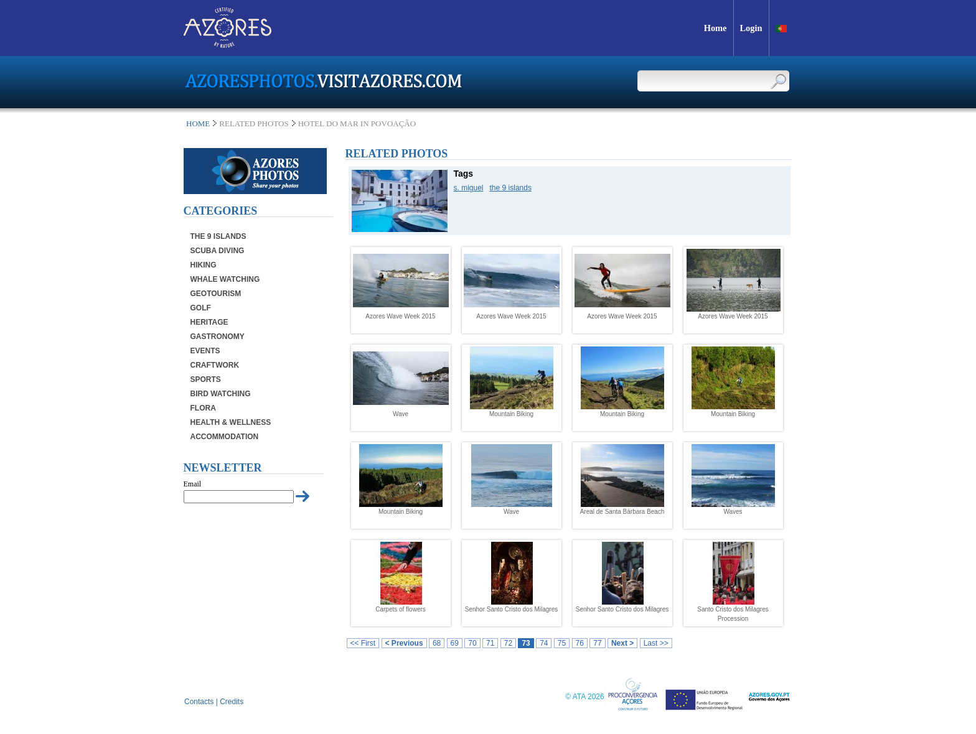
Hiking (203, 265)
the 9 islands (511, 188)
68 (437, 643)
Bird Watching (220, 393)
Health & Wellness (230, 422)
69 (455, 643)
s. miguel (469, 188)
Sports (205, 379)
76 (580, 643)
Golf (200, 308)
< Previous (404, 643)
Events (205, 350)
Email (193, 484)
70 (472, 643)
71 (490, 643)
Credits (231, 701)
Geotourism (216, 293)
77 (597, 643)
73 (526, 643)
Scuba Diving (217, 250)
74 (544, 643)
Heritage (209, 322)
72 (508, 643)
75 (562, 643)
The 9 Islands (218, 236)
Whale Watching (225, 279)
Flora (203, 408)
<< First (363, 643)
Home (198, 123)
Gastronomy (217, 336)
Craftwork (215, 365)
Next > (622, 643)
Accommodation (224, 436)
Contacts (199, 701)
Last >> (656, 643)
